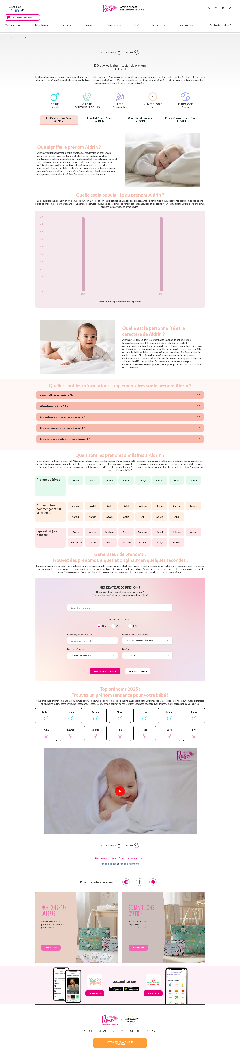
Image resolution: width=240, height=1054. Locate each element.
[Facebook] (7, 10)
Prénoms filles (108, 863)
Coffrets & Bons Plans (22, 18)
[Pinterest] (153, 882)
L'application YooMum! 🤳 (222, 25)
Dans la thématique (76, 649)
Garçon (119, 626)
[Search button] (209, 8)
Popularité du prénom (99, 119)
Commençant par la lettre (79, 634)
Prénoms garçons (129, 863)
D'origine (126, 649)
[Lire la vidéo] (120, 791)
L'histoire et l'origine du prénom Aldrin (58, 395)
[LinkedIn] (17, 10)
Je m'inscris (51, 947)
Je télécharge (95, 993)
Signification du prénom (58, 119)
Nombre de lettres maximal (135, 634)
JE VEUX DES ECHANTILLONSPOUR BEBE (120, 1043)
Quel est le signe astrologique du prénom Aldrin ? (62, 417)
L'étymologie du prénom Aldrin (54, 406)
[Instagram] (11, 10)
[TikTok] (22, 10)
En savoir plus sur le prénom (181, 119)
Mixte (136, 626)
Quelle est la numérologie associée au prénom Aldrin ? (65, 439)
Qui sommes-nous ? (187, 25)
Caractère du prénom (140, 119)
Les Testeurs (158, 25)
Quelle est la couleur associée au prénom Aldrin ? (62, 428)
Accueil (5, 38)
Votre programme (13, 25)
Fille (104, 626)
